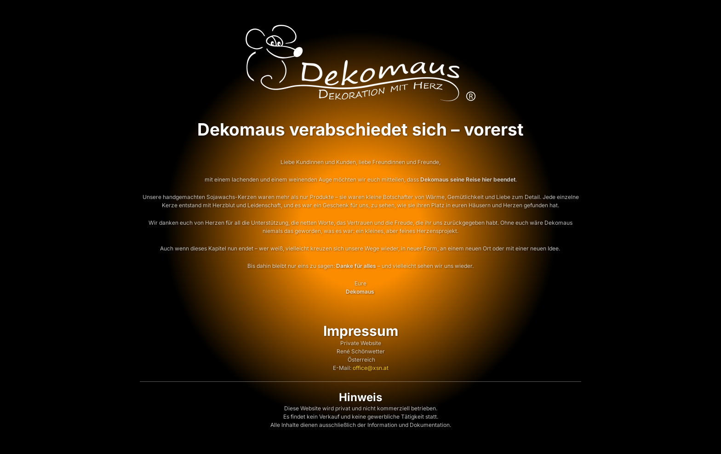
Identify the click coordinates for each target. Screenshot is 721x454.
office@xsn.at (371, 367)
